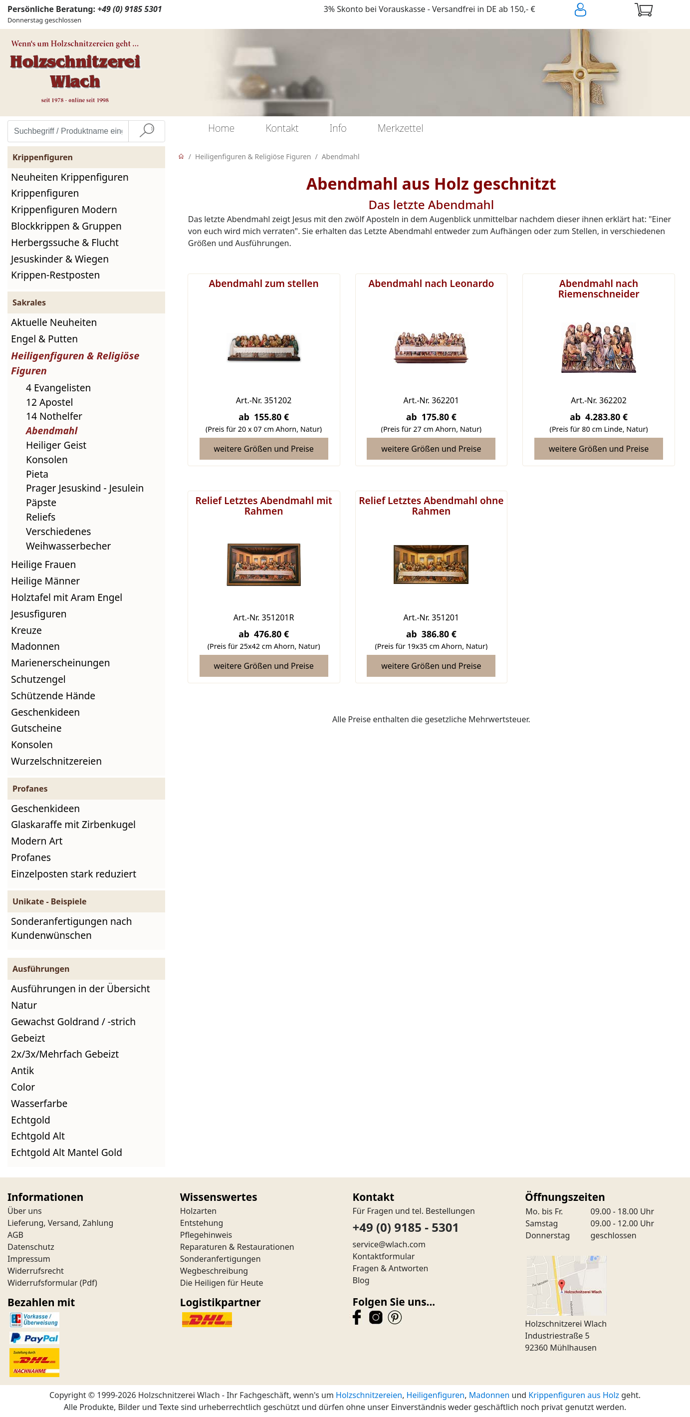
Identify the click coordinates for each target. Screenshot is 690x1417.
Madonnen (35, 646)
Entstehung (202, 1222)
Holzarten (198, 1210)
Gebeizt (28, 1038)
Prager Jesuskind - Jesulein (85, 488)
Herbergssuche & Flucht (65, 242)
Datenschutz (30, 1246)
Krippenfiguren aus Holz (573, 1395)
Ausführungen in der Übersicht (80, 988)
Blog (361, 1280)
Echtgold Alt (38, 1135)
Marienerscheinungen (60, 662)
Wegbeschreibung (214, 1270)
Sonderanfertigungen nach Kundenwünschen (71, 928)
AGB (15, 1234)
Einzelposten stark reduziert (73, 873)
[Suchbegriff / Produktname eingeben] (68, 131)
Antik (22, 1070)
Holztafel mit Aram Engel (66, 597)
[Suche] (146, 131)
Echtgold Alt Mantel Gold (66, 1152)
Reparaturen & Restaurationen (237, 1246)
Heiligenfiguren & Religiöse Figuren (253, 156)
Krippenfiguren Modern (64, 209)
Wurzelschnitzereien (56, 761)
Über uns (24, 1210)
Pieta (37, 474)
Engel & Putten (44, 338)
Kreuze (26, 630)
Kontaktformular (384, 1256)
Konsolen (47, 459)
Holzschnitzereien (369, 1395)
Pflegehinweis (206, 1234)
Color (23, 1087)
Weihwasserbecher (68, 546)
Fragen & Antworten (391, 1268)
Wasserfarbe (39, 1103)
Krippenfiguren (45, 193)
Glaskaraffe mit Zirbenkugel (73, 824)
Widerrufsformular (42, 1282)
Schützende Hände (53, 695)
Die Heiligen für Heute (221, 1282)
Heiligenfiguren (436, 1395)
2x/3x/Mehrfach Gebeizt (65, 1054)
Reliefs (40, 517)
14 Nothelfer (54, 416)
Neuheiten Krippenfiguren (70, 177)
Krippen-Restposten (55, 275)
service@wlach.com (389, 1244)
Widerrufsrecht (35, 1270)
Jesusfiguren (39, 613)
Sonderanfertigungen (220, 1258)
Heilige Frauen (43, 564)
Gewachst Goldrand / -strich (73, 1021)
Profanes (31, 857)
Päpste (41, 502)
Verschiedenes (58, 531)
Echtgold (30, 1120)
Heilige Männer (45, 580)
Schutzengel (38, 679)
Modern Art (37, 841)
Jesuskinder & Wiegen (60, 259)
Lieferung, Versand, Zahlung (60, 1222)
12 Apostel (49, 402)
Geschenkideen (45, 712)
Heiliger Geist (56, 445)
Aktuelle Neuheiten (54, 322)
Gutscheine (36, 728)
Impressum (28, 1258)
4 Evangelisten (58, 387)
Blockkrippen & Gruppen (66, 226)
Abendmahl (51, 430)
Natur (24, 1005)
